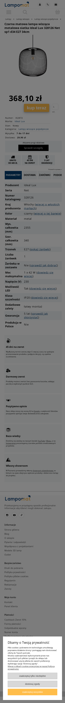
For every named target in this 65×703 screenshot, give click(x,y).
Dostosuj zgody (32, 684)
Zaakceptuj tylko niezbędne (32, 676)
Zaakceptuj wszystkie (32, 692)
